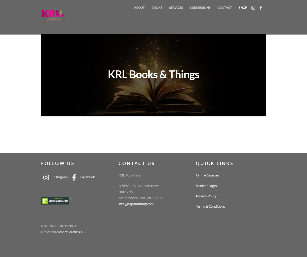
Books (157, 7)
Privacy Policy (206, 196)
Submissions (200, 7)
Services (176, 7)
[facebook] (261, 6)
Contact (224, 7)
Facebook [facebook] (82, 177)
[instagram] (253, 6)
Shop (243, 7)
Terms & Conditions (210, 206)
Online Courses (207, 175)
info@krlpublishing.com (136, 204)
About (139, 7)
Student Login (206, 185)
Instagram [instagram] (54, 177)
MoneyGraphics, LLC (72, 232)
